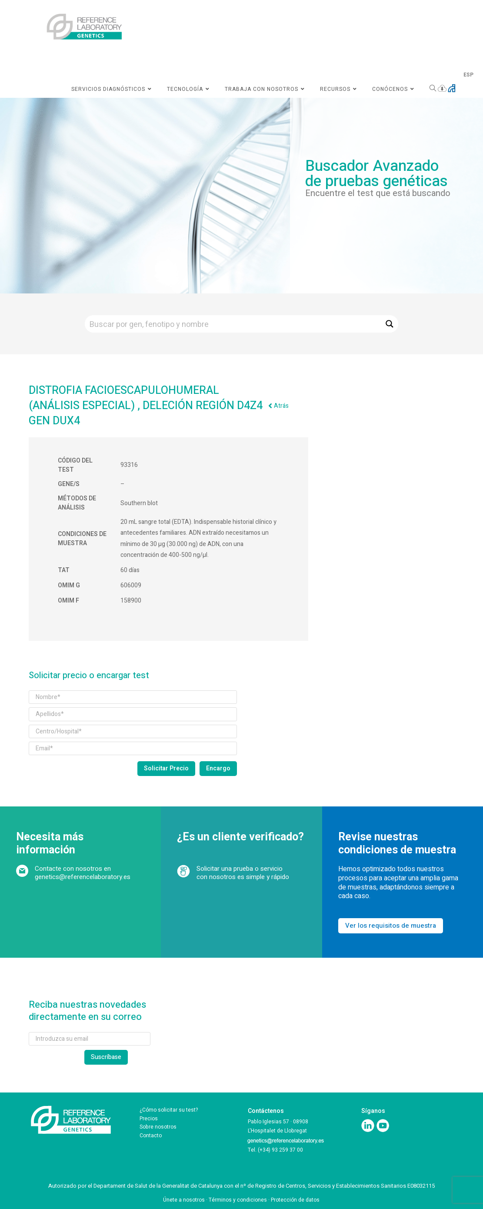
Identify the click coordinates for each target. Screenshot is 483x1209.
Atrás (281, 405)
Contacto (151, 1135)
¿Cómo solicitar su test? (169, 1110)
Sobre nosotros (158, 1127)
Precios (149, 1118)
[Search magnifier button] (389, 324)
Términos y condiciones (238, 1200)
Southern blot (139, 503)
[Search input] (233, 324)
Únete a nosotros (184, 1200)
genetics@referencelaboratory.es (82, 877)
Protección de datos (295, 1200)
